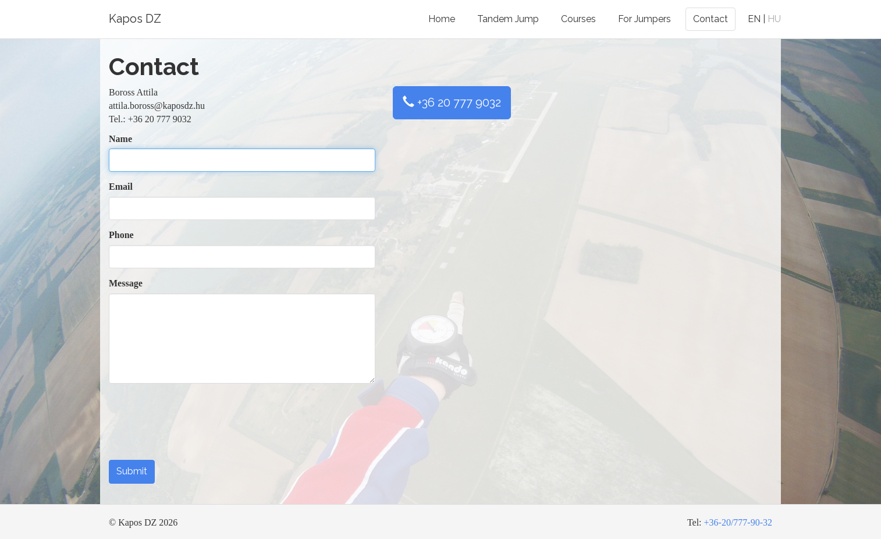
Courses (578, 18)
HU (774, 18)
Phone (121, 235)
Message (126, 283)
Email (121, 187)
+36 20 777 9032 (452, 102)
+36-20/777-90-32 (738, 522)
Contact (710, 18)
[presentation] (197, 428)
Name (120, 139)
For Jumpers (644, 18)
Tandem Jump (508, 18)
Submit (131, 471)
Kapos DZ (135, 19)
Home (441, 18)
